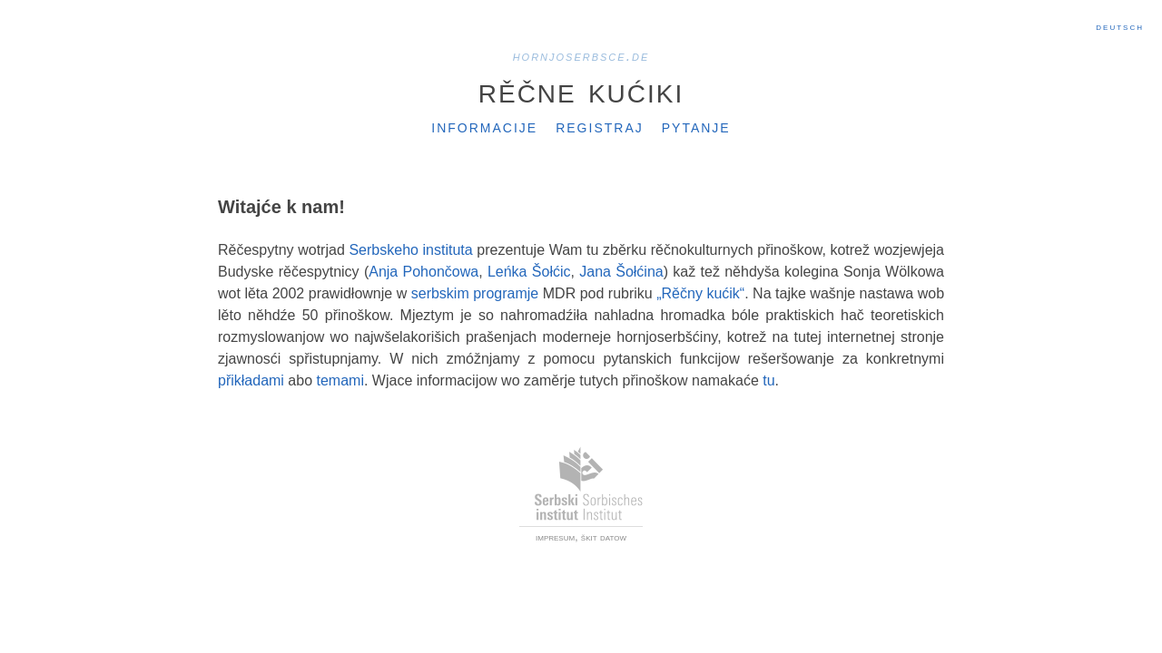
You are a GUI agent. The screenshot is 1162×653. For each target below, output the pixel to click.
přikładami (251, 380)
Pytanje (696, 126)
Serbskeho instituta (410, 250)
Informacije (484, 126)
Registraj (600, 126)
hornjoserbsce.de (581, 55)
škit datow (603, 537)
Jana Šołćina (621, 271)
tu (768, 380)
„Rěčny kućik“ (700, 293)
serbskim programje (475, 293)
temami (340, 380)
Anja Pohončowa (423, 271)
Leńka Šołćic (529, 271)
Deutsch (1120, 26)
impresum (555, 537)
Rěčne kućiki (581, 90)
